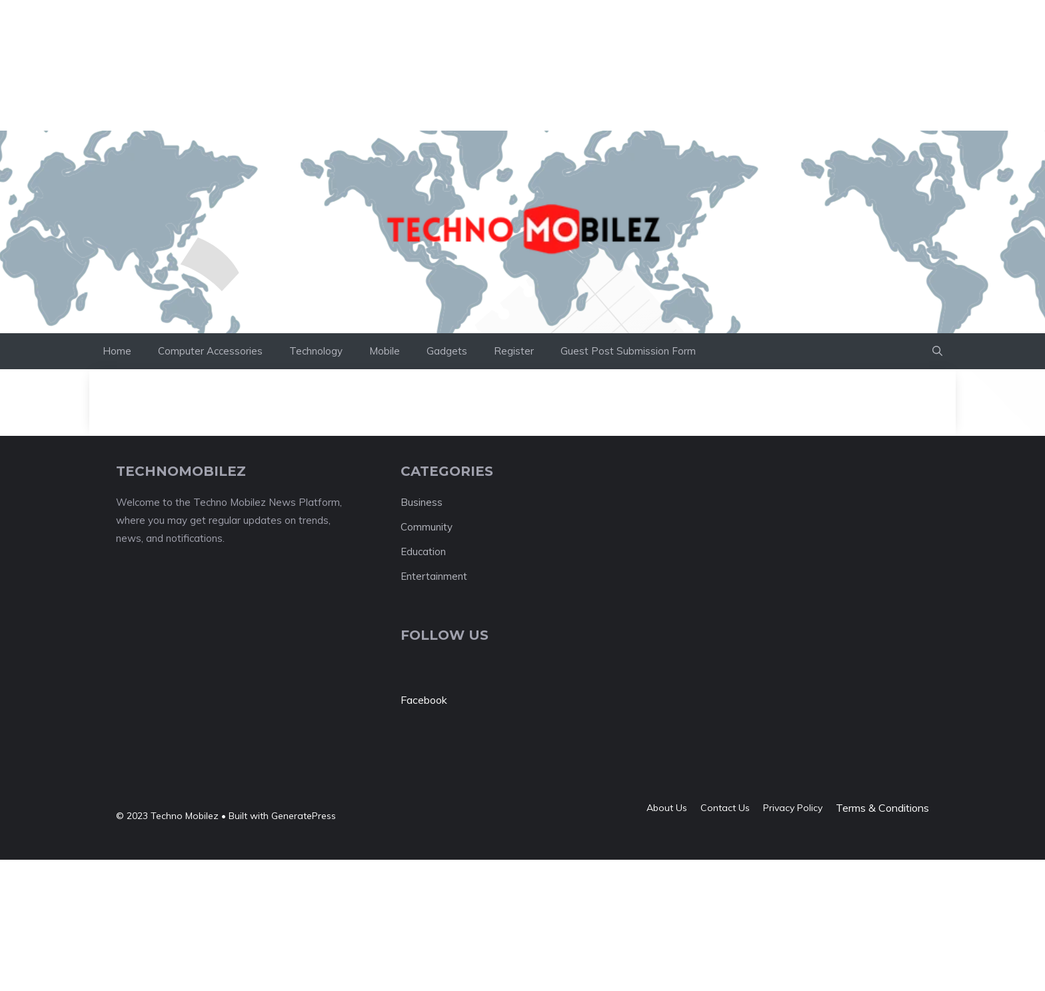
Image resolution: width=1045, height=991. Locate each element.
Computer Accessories (210, 351)
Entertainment (434, 576)
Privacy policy (792, 808)
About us (666, 808)
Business (422, 502)
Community (427, 526)
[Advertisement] (242, 30)
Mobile (384, 351)
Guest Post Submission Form (628, 351)
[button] (937, 351)
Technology (316, 351)
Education (423, 551)
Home (117, 351)
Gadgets (447, 351)
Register (514, 351)
